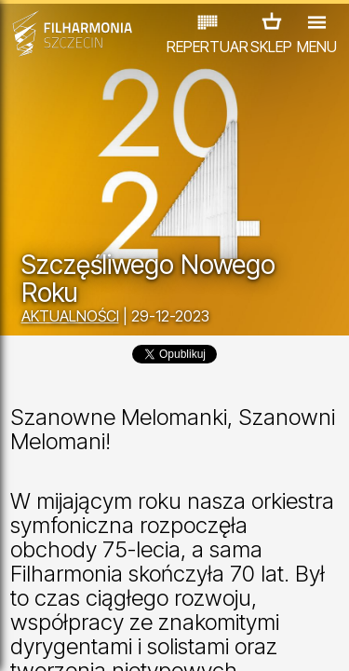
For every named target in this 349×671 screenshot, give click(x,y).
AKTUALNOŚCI (70, 316)
